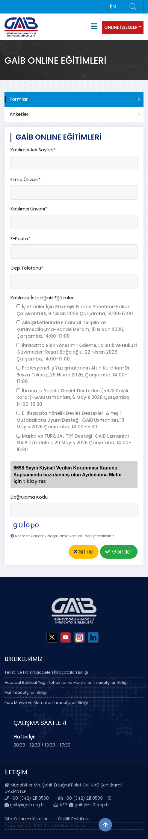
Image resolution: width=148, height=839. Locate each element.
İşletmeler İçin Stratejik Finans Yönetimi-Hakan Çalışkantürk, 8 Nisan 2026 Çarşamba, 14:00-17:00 (74, 310)
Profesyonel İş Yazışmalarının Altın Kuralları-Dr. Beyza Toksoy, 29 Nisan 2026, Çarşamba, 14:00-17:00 (73, 375)
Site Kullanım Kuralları (26, 819)
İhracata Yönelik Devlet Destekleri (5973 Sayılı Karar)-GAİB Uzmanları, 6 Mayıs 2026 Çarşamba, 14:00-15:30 (73, 397)
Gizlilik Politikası (73, 819)
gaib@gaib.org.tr (24, 805)
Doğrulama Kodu (29, 497)
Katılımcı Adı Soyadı (32, 149)
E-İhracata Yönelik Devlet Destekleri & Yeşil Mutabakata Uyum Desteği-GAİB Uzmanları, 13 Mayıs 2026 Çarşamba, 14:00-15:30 (70, 420)
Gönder (118, 551)
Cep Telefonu (26, 268)
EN (113, 6)
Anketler (19, 114)
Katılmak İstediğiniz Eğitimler (41, 297)
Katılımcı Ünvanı (28, 209)
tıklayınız (34, 481)
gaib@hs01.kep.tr (89, 805)
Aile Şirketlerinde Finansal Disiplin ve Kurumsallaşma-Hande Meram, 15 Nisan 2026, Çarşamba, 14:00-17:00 (70, 329)
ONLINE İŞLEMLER (121, 27)
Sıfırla (83, 551)
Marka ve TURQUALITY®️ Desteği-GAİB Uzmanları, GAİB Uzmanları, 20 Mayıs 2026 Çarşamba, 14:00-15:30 (74, 443)
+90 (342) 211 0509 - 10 (84, 798)
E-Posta (20, 238)
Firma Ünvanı (25, 179)
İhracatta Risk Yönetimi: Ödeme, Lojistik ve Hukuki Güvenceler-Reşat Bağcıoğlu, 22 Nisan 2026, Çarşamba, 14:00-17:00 (76, 352)
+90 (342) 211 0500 (29, 798)
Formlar (19, 99)
